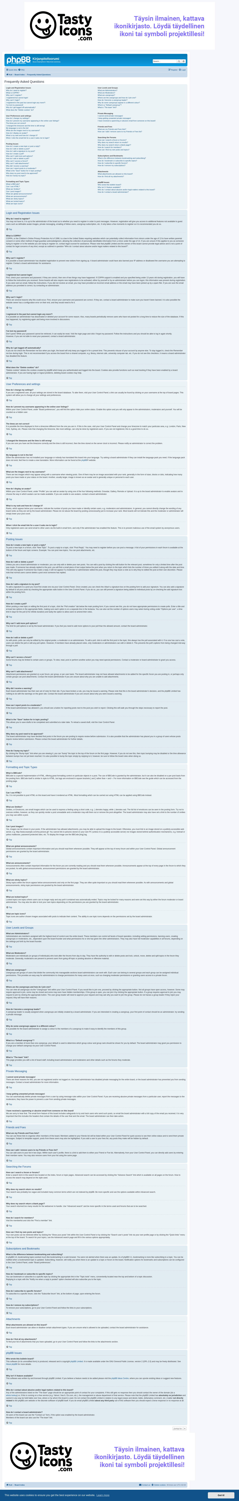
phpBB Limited (77, 1361)
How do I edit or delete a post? (18, 149)
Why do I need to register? (16, 90)
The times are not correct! (16, 123)
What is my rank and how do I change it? (22, 135)
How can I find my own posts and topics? (113, 150)
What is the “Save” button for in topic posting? (23, 171)
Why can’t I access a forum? (17, 161)
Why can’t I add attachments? (17, 163)
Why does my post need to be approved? (22, 173)
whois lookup (11, 1395)
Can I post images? (13, 191)
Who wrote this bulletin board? (109, 185)
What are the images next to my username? (23, 130)
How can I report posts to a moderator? (21, 168)
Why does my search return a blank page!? (114, 145)
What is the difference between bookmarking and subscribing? (122, 158)
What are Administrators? (107, 90)
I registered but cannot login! (17, 98)
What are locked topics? (15, 201)
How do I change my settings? (17, 118)
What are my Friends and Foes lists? (112, 129)
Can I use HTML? (13, 186)
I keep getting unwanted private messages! (114, 118)
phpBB (84, 460)
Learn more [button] (102, 1495)
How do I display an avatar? (17, 133)
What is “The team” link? (107, 107)
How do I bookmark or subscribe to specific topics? (117, 161)
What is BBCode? (13, 184)
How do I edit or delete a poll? (17, 158)
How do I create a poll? (15, 154)
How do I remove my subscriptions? (111, 165)
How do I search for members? (109, 147)
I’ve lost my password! (14, 105)
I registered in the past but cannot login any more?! (25, 103)
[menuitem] (21, 70)
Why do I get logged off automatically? (21, 107)
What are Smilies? (13, 189)
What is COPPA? (12, 93)
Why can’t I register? (14, 95)
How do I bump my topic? (16, 176)
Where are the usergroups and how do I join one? (117, 98)
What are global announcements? (19, 194)
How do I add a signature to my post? (20, 151)
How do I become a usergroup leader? (112, 100)
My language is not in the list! (17, 128)
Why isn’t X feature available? (109, 187)
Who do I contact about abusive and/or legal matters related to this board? (126, 190)
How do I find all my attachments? (111, 176)
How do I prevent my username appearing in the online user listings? (32, 121)
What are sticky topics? (15, 199)
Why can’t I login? (13, 100)
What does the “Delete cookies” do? (20, 110)
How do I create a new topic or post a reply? (23, 146)
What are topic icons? (14, 204)
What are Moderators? (106, 93)
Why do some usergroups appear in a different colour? (119, 103)
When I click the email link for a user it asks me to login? (27, 138)
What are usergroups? (106, 95)
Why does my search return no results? (113, 142)
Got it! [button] (221, 1495)
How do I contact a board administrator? (113, 192)
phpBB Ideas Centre (120, 1378)
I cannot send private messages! (110, 116)
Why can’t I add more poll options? (19, 156)
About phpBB (11, 1364)
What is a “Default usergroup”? (109, 105)
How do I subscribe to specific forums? (113, 163)
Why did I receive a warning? (17, 166)
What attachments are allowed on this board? (115, 174)
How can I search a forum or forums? (112, 140)
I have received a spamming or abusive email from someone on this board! (126, 121)
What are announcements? (16, 196)
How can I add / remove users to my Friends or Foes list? (120, 132)
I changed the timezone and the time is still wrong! (25, 126)
